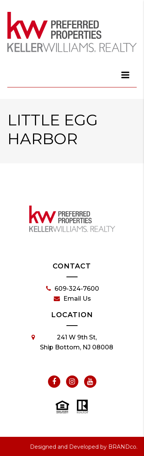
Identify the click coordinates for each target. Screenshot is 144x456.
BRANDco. (122, 446)
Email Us (72, 299)
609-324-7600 (72, 289)
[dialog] (125, 75)
